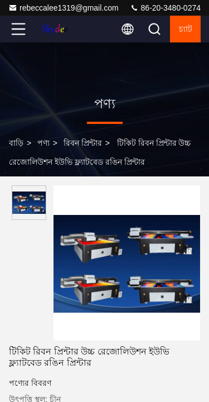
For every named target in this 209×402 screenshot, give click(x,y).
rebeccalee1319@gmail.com (63, 7)
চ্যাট (185, 29)
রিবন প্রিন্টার (83, 142)
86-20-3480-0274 (165, 7)
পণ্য (43, 142)
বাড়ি (16, 142)
